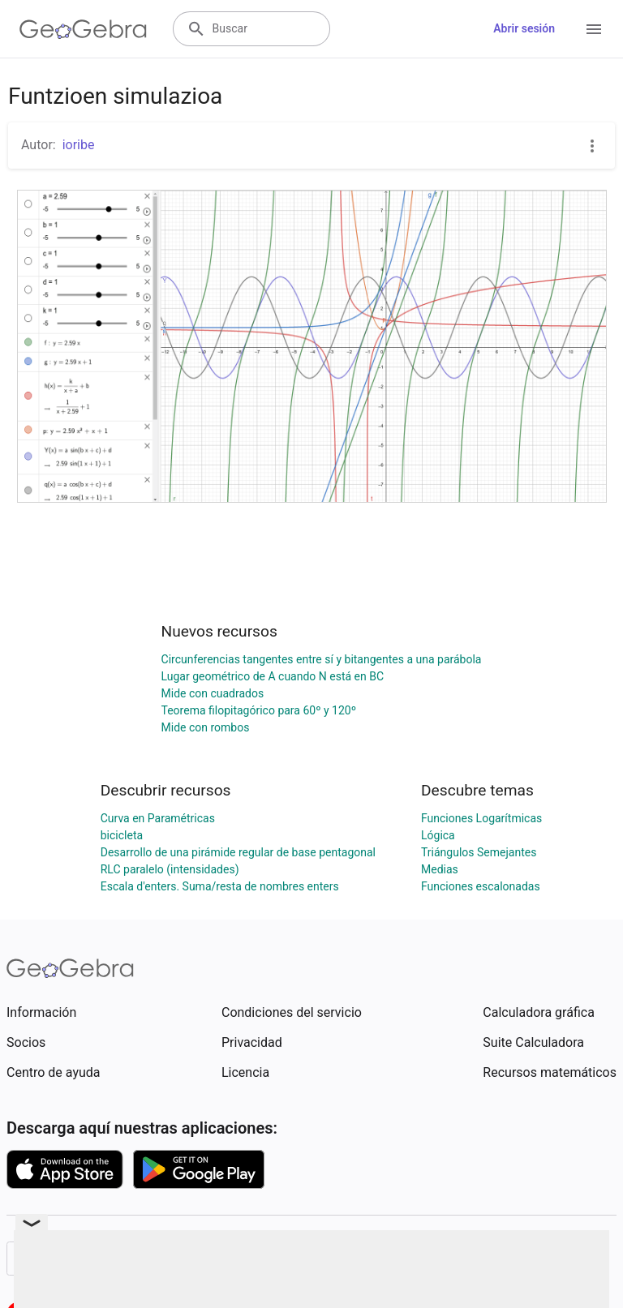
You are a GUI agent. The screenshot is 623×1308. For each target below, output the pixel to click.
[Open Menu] (594, 29)
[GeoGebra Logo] (83, 29)
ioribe (78, 144)
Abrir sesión (524, 28)
